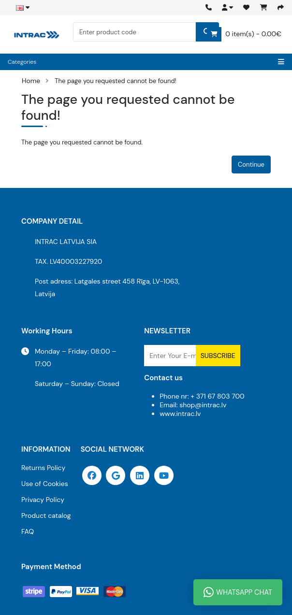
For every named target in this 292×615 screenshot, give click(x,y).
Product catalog (46, 515)
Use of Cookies (44, 483)
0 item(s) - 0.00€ (244, 34)
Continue (251, 164)
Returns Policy (43, 467)
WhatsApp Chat (238, 592)
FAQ (27, 531)
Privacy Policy (42, 499)
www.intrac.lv (180, 413)
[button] (227, 7)
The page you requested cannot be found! (115, 81)
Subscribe (218, 355)
